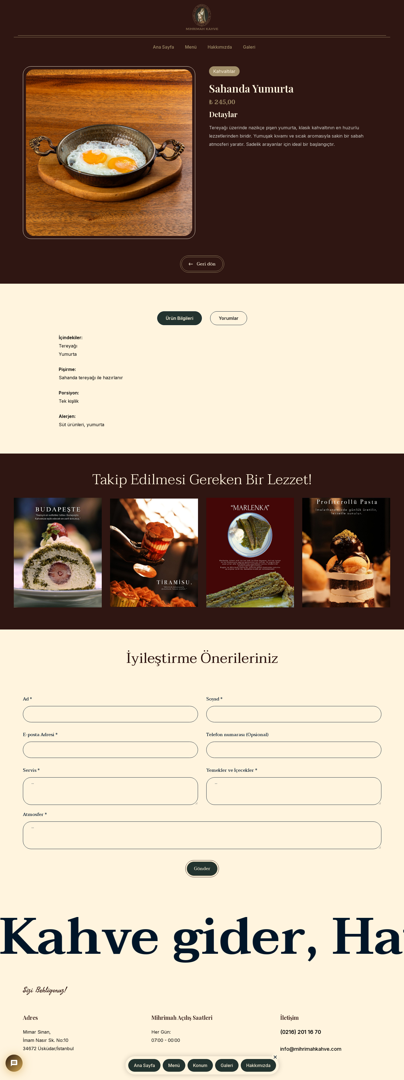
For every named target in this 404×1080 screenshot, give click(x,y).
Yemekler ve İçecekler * (231, 770)
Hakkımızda (220, 47)
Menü (191, 47)
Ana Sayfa (163, 47)
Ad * (27, 699)
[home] (202, 17)
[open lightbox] (109, 152)
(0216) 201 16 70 (300, 1032)
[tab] (179, 318)
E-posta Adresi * (40, 735)
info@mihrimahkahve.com (310, 1049)
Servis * (31, 770)
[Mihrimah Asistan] (14, 1063)
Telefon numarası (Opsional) (237, 735)
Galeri (249, 47)
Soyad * (214, 699)
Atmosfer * (35, 814)
